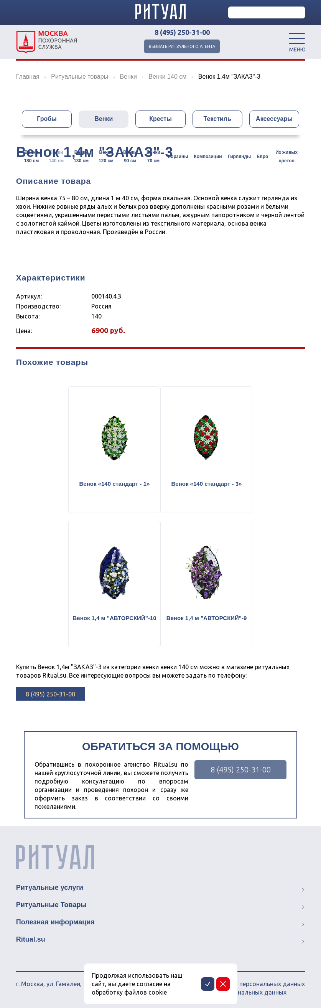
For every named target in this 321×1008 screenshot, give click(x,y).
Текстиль (217, 118)
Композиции (208, 156)
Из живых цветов (286, 156)
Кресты (160, 118)
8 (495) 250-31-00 (182, 32)
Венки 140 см (56, 156)
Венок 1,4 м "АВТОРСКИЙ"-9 (206, 618)
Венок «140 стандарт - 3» (206, 483)
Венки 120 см (106, 156)
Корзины (178, 156)
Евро (262, 156)
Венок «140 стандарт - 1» (114, 483)
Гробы (47, 118)
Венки (103, 118)
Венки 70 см (153, 156)
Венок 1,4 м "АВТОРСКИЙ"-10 (114, 618)
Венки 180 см (31, 156)
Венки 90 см (130, 156)
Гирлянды (239, 156)
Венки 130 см (81, 156)
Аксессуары (274, 118)
